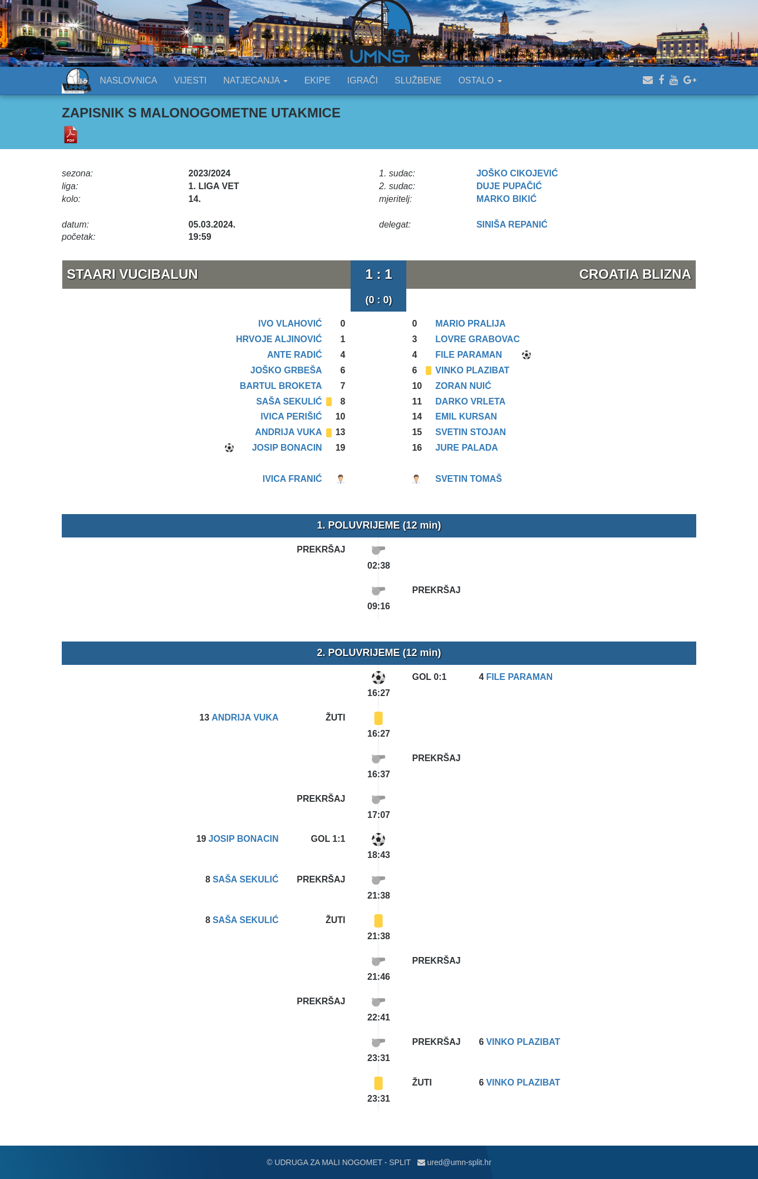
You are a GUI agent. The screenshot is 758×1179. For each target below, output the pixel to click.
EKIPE (317, 80)
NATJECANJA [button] (255, 80)
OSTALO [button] (479, 80)
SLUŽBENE (418, 80)
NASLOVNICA (128, 80)
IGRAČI (362, 80)
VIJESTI (190, 80)
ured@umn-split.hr (454, 1162)
